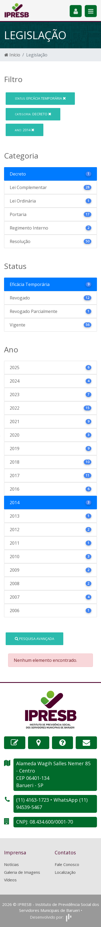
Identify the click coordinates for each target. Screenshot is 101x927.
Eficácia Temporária (40, 98)
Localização (65, 872)
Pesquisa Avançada (34, 638)
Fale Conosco (67, 864)
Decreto (33, 114)
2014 (24, 129)
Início (12, 55)
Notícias (11, 864)
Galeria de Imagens (22, 872)
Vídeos (10, 879)
